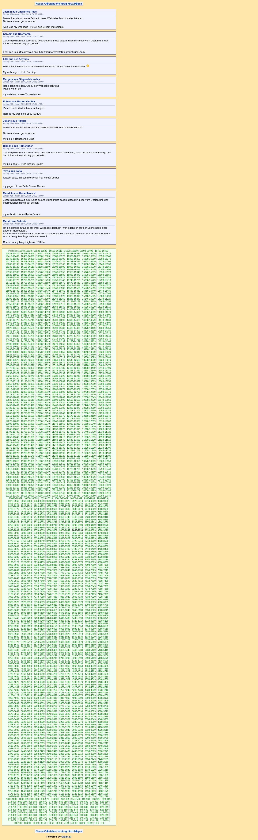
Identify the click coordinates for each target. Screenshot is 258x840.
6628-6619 (102, 610)
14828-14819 (89, 314)
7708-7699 (51, 575)
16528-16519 (55, 251)
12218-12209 (12, 416)
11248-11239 (104, 450)
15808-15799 (89, 277)
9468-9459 (51, 517)
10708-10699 (73, 471)
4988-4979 (51, 666)
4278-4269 (39, 690)
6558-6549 (90, 613)
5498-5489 (13, 650)
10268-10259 (104, 487)
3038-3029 (90, 730)
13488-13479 (104, 365)
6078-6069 (90, 628)
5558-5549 (39, 647)
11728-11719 (12, 434)
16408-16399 (27, 256)
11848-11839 (43, 429)
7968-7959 (26, 567)
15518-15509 (104, 288)
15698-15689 (43, 283)
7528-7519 (77, 581)
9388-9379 (51, 519)
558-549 (74, 809)
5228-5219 (51, 658)
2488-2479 (77, 748)
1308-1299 (51, 788)
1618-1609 (64, 778)
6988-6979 (51, 599)
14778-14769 (58, 317)
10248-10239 (27, 490)
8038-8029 (39, 565)
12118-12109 (58, 418)
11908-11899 (58, 426)
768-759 (63, 804)
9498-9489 (13, 517)
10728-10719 (43, 471)
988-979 (45, 799)
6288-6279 (26, 623)
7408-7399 (26, 586)
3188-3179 (102, 724)
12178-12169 (73, 416)
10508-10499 (58, 479)
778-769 (53, 804)
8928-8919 (26, 535)
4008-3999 (77, 698)
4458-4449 (13, 684)
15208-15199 (43, 301)
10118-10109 (12, 495)
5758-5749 (90, 639)
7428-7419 (102, 583)
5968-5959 (26, 634)
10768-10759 (89, 469)
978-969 (55, 799)
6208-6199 (26, 626)
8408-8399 (77, 551)
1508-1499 (102, 780)
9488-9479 (26, 517)
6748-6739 (51, 607)
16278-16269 (12, 261)
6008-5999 (77, 631)
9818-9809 (13, 506)
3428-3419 (102, 716)
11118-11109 (89, 456)
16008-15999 (104, 269)
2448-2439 (26, 751)
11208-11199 (58, 453)
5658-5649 (13, 644)
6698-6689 (13, 610)
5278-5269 (90, 655)
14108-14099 (12, 344)
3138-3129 (64, 727)
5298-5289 (64, 655)
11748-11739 (89, 432)
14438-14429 (43, 330)
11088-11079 (27, 458)
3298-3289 (64, 722)
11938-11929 (12, 426)
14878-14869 (12, 314)
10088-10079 (58, 495)
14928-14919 (43, 312)
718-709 (12, 807)
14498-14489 (58, 328)
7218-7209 (64, 591)
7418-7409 (13, 586)
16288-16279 (104, 259)
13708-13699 (89, 357)
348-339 (84, 815)
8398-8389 (90, 551)
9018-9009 (13, 533)
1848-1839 (77, 770)
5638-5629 (39, 644)
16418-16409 (12, 256)
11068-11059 (58, 458)
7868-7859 (51, 570)
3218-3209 (64, 724)
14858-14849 (43, 314)
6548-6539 (102, 613)
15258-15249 (73, 298)
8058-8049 (13, 565)
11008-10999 (43, 461)
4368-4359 (26, 687)
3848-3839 (77, 703)
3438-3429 (90, 716)
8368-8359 (26, 554)
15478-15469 (58, 291)
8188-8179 (51, 559)
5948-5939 (51, 634)
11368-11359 (27, 448)
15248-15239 (89, 298)
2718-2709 (90, 740)
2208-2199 (26, 759)
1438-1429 (90, 783)
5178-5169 (13, 660)
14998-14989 (43, 309)
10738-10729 (27, 471)
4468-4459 (102, 682)
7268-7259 (102, 589)
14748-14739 (104, 317)
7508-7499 (102, 581)
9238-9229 (39, 525)
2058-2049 (13, 764)
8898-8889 (64, 535)
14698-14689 (73, 320)
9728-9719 (26, 509)
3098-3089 (13, 730)
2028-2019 (51, 764)
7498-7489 (13, 583)
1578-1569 (13, 780)
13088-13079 (73, 381)
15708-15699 (27, 283)
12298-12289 (104, 410)
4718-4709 (90, 674)
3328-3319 (26, 722)
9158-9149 (39, 527)
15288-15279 (27, 298)
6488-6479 (77, 615)
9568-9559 (26, 514)
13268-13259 (12, 376)
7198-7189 (90, 591)
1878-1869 (39, 770)
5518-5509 (90, 647)
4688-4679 (26, 676)
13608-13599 (27, 362)
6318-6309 (90, 620)
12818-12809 (58, 392)
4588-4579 (51, 679)
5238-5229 (39, 658)
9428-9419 (102, 517)
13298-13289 (73, 373)
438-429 (94, 812)
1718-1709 (39, 775)
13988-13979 (89, 346)
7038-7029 (90, 597)
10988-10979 (73, 461)
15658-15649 (104, 283)
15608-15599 (73, 285)
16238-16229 (73, 261)
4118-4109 (39, 695)
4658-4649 (64, 676)
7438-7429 (90, 583)
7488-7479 (26, 583)
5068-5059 (51, 663)
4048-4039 (26, 698)
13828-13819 (12, 354)
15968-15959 (58, 272)
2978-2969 (64, 732)
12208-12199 (27, 416)
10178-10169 (27, 493)
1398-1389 (39, 785)
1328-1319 (26, 788)
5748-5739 (102, 639)
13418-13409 (104, 368)
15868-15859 (104, 275)
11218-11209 (43, 453)
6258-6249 (64, 623)
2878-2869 (90, 735)
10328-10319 (12, 487)
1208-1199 (77, 791)
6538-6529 (13, 615)
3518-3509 (90, 714)
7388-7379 (51, 586)
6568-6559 (77, 613)
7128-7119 (77, 594)
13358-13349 (89, 370)
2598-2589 (39, 746)
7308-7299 (51, 589)
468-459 (63, 812)
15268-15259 (58, 298)
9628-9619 (51, 511)
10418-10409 (89, 482)
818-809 (12, 804)
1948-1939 (51, 767)
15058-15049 (58, 306)
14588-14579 (27, 325)
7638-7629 (39, 578)
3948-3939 (51, 700)
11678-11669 (89, 434)
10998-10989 (58, 461)
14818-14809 (104, 314)
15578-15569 (12, 288)
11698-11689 (58, 434)
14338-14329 (89, 333)
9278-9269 (90, 522)
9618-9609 (64, 511)
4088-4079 (77, 695)
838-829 (94, 801)
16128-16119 (27, 267)
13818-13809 (27, 354)
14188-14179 (104, 338)
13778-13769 (89, 354)
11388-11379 (104, 445)
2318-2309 (90, 754)
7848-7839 (77, 570)
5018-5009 (13, 666)
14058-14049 (89, 344)
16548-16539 (25, 251)
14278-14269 (73, 336)
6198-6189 (39, 626)
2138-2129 (13, 762)
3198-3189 (90, 724)
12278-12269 (27, 413)
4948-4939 (102, 666)
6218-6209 (13, 626)
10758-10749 (104, 469)
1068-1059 (51, 796)
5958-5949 (39, 634)
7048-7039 (77, 597)
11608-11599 (89, 437)
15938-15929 (104, 272)
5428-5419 (102, 650)
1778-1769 (64, 772)
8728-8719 (77, 541)
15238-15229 (104, 298)
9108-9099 (102, 527)
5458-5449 (64, 650)
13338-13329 (12, 373)
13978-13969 (104, 346)
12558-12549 (27, 402)
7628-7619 (51, 578)
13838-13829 (104, 352)
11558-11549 (58, 440)
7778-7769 (64, 573)
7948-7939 (51, 567)
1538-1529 (64, 780)
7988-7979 (102, 565)
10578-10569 (58, 477)
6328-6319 (77, 620)
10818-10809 (12, 469)
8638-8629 (90, 543)
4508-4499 (51, 682)
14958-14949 (104, 309)
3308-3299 (51, 722)
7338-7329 (13, 589)
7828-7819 (102, 570)
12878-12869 (73, 389)
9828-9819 (102, 503)
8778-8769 (13, 541)
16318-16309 (58, 259)
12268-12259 (43, 413)
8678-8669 (39, 543)
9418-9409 (13, 519)
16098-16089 (73, 267)
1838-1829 (90, 770)
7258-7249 (13, 591)
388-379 (43, 815)
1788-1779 (51, 772)
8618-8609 (13, 546)
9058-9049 (64, 530)
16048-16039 (43, 269)
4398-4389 (90, 684)
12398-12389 (58, 408)
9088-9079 (26, 530)
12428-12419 (12, 408)
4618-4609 (13, 679)
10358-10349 (73, 485)
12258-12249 (58, 413)
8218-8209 (13, 559)
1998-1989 (90, 764)
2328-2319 (77, 754)
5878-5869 (39, 636)
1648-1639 (26, 778)
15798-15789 (104, 277)
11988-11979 (43, 424)
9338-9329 (13, 522)
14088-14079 (43, 344)
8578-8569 (64, 546)
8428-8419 (51, 551)
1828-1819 (102, 770)
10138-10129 (89, 493)
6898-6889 (64, 602)
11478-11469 (73, 442)
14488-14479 (73, 328)
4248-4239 (77, 690)
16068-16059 (12, 269)
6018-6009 (64, 631)
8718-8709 (90, 541)
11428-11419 (43, 445)
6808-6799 (77, 605)
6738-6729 (64, 607)
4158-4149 (90, 692)
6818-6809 (64, 605)
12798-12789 (89, 392)
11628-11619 (58, 437)
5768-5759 (77, 639)
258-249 (74, 817)
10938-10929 (43, 463)
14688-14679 (89, 320)
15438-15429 (12, 293)
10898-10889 (104, 463)
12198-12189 (43, 416)
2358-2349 (39, 754)
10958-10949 (12, 463)
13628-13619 (104, 360)
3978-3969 (13, 700)
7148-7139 (51, 594)
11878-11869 (104, 426)
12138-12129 (27, 418)
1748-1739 (102, 772)
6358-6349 (39, 620)
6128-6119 (26, 628)
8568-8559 (77, 546)
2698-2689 (13, 743)
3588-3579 (102, 711)
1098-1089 (13, 796)
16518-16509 (71, 251)
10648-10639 (58, 474)
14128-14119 (89, 341)
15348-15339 (43, 296)
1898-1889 (13, 770)
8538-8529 (13, 549)
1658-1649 (13, 778)
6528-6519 (26, 615)
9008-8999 (26, 533)
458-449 (74, 812)
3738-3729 (13, 708)
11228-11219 (27, 453)
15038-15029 (89, 306)
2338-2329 (64, 754)
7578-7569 (13, 581)
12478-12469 (43, 405)
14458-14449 (12, 330)
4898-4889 (64, 668)
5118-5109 (90, 660)
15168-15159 (104, 301)
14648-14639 (43, 322)
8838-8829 (39, 538)
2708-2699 (102, 740)
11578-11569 (27, 440)
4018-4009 (64, 698)
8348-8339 (51, 554)
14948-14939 (12, 312)
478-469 (53, 812)
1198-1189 (90, 791)
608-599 (22, 809)
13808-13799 (43, 354)
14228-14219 (43, 338)
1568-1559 (26, 780)
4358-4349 (39, 687)
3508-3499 (102, 714)
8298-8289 (13, 557)
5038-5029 (90, 663)
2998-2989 (39, 732)
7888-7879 (26, 570)
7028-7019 (102, 597)
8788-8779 (102, 538)
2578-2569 (64, 746)
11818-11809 (89, 429)
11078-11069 (43, 458)
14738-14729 (12, 320)
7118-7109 (90, 594)
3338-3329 (13, 722)
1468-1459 (51, 783)
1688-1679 (77, 775)
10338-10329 (104, 485)
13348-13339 (104, 370)
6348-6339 (51, 620)
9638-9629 (39, 511)
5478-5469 (39, 650)
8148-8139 (102, 559)
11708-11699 (43, 434)
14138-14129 (73, 341)
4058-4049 (13, 698)
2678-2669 (39, 743)
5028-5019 (102, 663)
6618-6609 (13, 613)
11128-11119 (73, 456)
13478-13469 (12, 368)
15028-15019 (104, 306)
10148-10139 (73, 493)
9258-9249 (13, 525)
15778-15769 (27, 280)
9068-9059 (51, 530)
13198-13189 (12, 378)
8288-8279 (26, 557)
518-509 (12, 812)
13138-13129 (104, 378)
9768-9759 (77, 506)
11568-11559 (43, 440)
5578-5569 (13, 647)
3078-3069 (39, 730)
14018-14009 (43, 346)
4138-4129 (13, 695)
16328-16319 (43, 259)
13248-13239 (43, 376)
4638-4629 (90, 676)
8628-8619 (102, 543)
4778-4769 (13, 674)
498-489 (32, 812)
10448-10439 (43, 482)
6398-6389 (90, 618)
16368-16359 (89, 256)
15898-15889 (58, 275)
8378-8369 (13, 554)
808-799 (22, 804)
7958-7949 (39, 567)
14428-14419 (58, 330)
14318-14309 (12, 336)
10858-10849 (58, 466)
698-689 (32, 807)
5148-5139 (51, 660)
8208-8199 (26, 559)
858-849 (74, 801)
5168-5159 (26, 660)
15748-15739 (73, 280)
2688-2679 (26, 743)
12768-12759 (27, 394)
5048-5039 (77, 663)
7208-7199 (77, 591)
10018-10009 (61, 498)
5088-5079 (26, 663)
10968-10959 (104, 461)
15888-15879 (73, 275)
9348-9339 (102, 519)
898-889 (32, 801)
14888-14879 (104, 312)
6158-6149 (90, 626)
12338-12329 (43, 410)
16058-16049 (27, 269)
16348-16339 (12, 259)
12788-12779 (104, 392)
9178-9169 (13, 527)
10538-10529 (12, 479)
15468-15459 (73, 291)
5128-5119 (77, 660)
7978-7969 (13, 567)
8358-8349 (39, 554)
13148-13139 (89, 378)
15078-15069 (27, 306)
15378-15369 (104, 293)
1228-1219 (51, 791)
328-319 (104, 815)
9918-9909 (90, 501)
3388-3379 (51, 719)
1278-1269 (90, 788)
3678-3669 (90, 708)
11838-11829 (58, 429)
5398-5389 (39, 652)
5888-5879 (26, 636)
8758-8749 (39, 541)
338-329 (94, 815)
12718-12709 (104, 394)
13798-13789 (58, 354)
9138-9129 (64, 527)
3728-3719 (26, 708)
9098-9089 (13, 530)
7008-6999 (26, 599)
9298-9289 (64, 522)
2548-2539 (102, 746)
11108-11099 (104, 456)
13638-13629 (89, 360)
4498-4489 (64, 682)
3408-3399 (26, 719)
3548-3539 (51, 714)
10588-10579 (43, 477)
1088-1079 (26, 796)
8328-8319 (77, 554)
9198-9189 (90, 525)
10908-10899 (89, 463)
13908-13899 (104, 349)
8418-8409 (64, 551)
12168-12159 (89, 416)
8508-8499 (51, 549)
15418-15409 (43, 293)
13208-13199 (104, 376)
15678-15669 (73, 283)
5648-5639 (26, 644)
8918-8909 (39, 535)
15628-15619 (43, 285)
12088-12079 (104, 418)
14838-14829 (73, 314)
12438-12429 (104, 405)
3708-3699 (51, 708)
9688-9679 (77, 509)
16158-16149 (89, 264)
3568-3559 (26, 714)
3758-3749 (90, 706)
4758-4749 (39, 674)
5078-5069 (39, 663)
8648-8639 (77, 543)
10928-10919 (58, 463)
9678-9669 (90, 509)
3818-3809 (13, 706)
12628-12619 (27, 400)
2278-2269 (39, 756)
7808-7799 (26, 573)
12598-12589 (73, 400)
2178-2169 (64, 759)
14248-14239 (12, 338)
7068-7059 (51, 597)
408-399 (22, 815)
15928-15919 (12, 275)
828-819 (104, 801)
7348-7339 (102, 586)
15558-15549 (43, 288)
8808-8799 (77, 538)
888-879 (43, 801)
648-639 (84, 807)
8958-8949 (90, 533)
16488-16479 (12, 253)
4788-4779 (102, 671)
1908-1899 (102, 767)
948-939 (86, 799)
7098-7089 (13, 597)
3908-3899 (102, 700)
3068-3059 (51, 730)
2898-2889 (64, 735)
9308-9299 (51, 522)
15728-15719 (104, 280)
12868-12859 (89, 389)
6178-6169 (64, 626)
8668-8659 (51, 543)
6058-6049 (13, 631)
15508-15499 (12, 291)
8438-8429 (39, 551)
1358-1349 (90, 785)
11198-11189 (73, 453)
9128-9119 (77, 527)
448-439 (84, 812)
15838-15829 (43, 277)
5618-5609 (64, 644)
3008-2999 (26, 732)
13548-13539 (12, 365)
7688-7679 (77, 575)
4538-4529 (13, 682)
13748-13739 (27, 357)
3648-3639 (26, 711)
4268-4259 (51, 690)
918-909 (12, 801)
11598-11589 (104, 437)
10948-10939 (27, 463)
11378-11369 (12, 448)
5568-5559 (26, 647)
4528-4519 (26, 682)
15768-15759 (43, 280)
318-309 (12, 817)
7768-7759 (77, 573)
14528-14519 (12, 328)
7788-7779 (51, 573)
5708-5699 (51, 642)
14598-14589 (12, 325)
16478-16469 (27, 253)
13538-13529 (27, 365)
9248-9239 (26, 525)
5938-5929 (64, 634)
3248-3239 (26, 724)
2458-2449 (13, 751)
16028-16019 (73, 269)
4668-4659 (51, 676)
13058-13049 (12, 384)
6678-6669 (39, 610)
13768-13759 (104, 354)
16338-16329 (27, 259)
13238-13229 (58, 376)
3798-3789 (39, 706)
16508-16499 (86, 251)
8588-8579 (51, 546)
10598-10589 (27, 477)
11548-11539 (73, 440)
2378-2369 (13, 754)
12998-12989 (104, 384)
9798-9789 (39, 506)
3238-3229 (39, 724)
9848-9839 (77, 503)
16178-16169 (58, 264)
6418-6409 (64, 618)
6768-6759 (26, 607)
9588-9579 (102, 511)
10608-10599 (12, 477)
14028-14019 (27, 346)
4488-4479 (77, 682)
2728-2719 (77, 740)
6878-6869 (90, 602)
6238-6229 (90, 623)
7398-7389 (39, 586)
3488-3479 (26, 716)
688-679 (43, 807)
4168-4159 (77, 692)
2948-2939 (102, 732)
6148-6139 (102, 626)
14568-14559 (58, 325)
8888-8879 (77, 535)
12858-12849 (104, 389)
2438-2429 (39, 751)
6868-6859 (102, 602)
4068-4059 (102, 695)
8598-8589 (39, 546)
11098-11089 (12, 458)
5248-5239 (26, 658)
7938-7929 (64, 567)
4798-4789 (90, 671)
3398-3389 (39, 719)
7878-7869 (39, 570)
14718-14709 (43, 320)
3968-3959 (26, 700)
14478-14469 (89, 328)
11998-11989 (27, 424)
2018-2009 (64, 764)
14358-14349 (58, 333)
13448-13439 (58, 368)
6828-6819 (51, 605)
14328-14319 (104, 333)
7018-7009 (13, 599)
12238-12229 (89, 413)
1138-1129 (64, 793)
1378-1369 (64, 785)
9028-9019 (102, 530)
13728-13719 (58, 357)
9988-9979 (102, 498)
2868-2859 (102, 735)
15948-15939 (89, 272)
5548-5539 (51, 647)
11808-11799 (104, 429)
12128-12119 (43, 418)
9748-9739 (102, 506)
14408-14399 (89, 330)
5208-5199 (77, 658)
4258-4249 (64, 690)
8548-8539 (102, 546)
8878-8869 (90, 535)
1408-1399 (26, 785)
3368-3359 (77, 719)
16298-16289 (89, 259)
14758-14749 (89, 317)
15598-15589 (89, 285)
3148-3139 (51, 727)
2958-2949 (90, 732)
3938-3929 (64, 700)
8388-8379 (102, 551)
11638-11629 (43, 437)
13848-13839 (89, 352)
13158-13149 (73, 378)
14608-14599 (104, 322)
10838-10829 (89, 466)
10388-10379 (27, 485)
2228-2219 (102, 756)
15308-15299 (104, 296)
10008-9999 (76, 498)
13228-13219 (73, 376)
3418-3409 (13, 719)
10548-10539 (104, 477)
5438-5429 (90, 650)
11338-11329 (73, 448)
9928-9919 (77, 501)
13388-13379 (43, 370)
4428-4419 (51, 684)
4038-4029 (39, 698)
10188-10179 (12, 493)
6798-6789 (90, 605)
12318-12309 (73, 410)
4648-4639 (77, 676)
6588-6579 (51, 613)
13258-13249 (27, 376)
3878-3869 (39, 703)
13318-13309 (43, 373)
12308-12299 (89, 410)
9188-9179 (102, 525)
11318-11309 (104, 448)
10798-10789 (43, 469)
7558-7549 (39, 581)
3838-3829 (90, 703)
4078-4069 (90, 695)
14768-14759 (73, 317)
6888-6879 (77, 602)
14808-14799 (12, 317)
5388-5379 (51, 652)
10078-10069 (73, 495)
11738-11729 (104, 432)
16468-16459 (43, 253)
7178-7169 (13, 594)
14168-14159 (27, 341)
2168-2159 (77, 759)
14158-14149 (43, 341)
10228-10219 (58, 490)
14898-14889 (89, 312)
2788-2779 (102, 738)
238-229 (94, 817)
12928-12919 (104, 386)
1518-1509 (90, 780)
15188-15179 (73, 301)
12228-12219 (104, 413)
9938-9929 (64, 501)
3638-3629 (39, 711)
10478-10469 (104, 479)
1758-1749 (90, 772)
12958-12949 (58, 386)
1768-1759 (77, 772)
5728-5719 (26, 642)
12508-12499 (104, 402)
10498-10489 (73, 479)
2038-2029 (39, 764)
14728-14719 (27, 320)
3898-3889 (13, 703)
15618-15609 (58, 285)
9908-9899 (102, 501)
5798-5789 (39, 639)
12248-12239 (73, 413)
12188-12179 (58, 416)
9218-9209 (64, 525)
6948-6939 (102, 599)
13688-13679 (12, 360)
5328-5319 (26, 655)
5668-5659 (102, 642)
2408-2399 (77, 751)
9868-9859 (51, 503)
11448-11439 (12, 445)
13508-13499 (73, 365)
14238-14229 (27, 338)
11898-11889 (73, 426)
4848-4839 (26, 671)
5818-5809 (13, 639)
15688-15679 (58, 283)
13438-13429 (73, 368)
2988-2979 (51, 732)
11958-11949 (89, 424)
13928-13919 (73, 349)
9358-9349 (90, 519)
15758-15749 (58, 280)
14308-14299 (27, 336)
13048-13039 (27, 384)
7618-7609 (64, 578)
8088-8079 (77, 562)
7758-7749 (90, 573)
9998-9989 (89, 498)
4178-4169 (64, 692)
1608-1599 (77, 778)
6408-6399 (77, 618)
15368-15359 (12, 296)
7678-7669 (90, 575)
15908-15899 (43, 275)
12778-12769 (12, 394)
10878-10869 (27, 466)
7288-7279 (77, 589)
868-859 (63, 801)
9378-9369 (64, 519)
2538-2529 (13, 748)
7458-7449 (64, 583)
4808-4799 (77, 671)
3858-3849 (64, 703)
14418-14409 (73, 330)
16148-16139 (104, 264)
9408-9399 (26, 519)
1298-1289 (64, 788)
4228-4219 (102, 690)
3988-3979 (102, 698)
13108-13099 (43, 381)
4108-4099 (51, 695)
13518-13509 (58, 365)
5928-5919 (77, 634)
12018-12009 (104, 421)
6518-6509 (39, 615)
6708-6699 (102, 607)
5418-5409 (13, 652)
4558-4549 (90, 679)
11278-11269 (58, 450)
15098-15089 (104, 304)
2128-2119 (26, 762)
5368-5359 (77, 652)
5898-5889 (13, 636)
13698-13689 (104, 357)
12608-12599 (58, 400)
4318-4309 (90, 687)
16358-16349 (104, 256)
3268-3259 (102, 722)
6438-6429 (39, 618)
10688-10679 (104, 471)
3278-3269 (90, 722)
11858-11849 (27, 429)
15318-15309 (89, 296)
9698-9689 (64, 509)
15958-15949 (73, 272)
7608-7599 (77, 578)
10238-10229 (43, 490)
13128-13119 (12, 381)
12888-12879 (58, 389)
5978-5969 (13, 634)
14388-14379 (12, 333)
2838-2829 (39, 738)
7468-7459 (51, 583)
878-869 (53, 801)
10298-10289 (58, 487)
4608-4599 (26, 679)
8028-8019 (51, 565)
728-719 (104, 804)
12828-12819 (43, 392)
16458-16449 (58, 253)
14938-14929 (27, 312)
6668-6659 (51, 610)
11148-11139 (43, 456)
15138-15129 (43, 304)
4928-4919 (26, 668)
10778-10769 (73, 469)
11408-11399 (73, 445)
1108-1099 (102, 793)
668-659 (63, 807)
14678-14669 (104, 320)
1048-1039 (77, 796)
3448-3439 (77, 716)
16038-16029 (58, 269)
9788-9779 (51, 506)
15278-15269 (43, 298)
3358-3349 (90, 719)
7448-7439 (77, 583)
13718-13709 (73, 357)
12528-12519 (73, 402)
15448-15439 (104, 291)
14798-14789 (27, 317)
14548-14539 (89, 325)
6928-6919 (26, 602)
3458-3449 (64, 716)
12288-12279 (12, 413)
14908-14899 (73, 312)
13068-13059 (104, 381)
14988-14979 (58, 309)
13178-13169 (43, 378)
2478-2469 (90, 748)
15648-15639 (12, 285)
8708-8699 (102, 541)
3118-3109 (90, 727)
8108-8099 (51, 562)
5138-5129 (64, 660)
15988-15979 (27, 272)
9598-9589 (90, 511)
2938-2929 (13, 735)
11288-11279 (43, 450)
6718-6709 (90, 607)
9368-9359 (77, 519)
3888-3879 (26, 703)
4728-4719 (77, 674)
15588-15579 (104, 285)
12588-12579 (89, 400)
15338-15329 (58, 296)
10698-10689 (89, 471)
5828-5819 (102, 636)
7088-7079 (26, 597)
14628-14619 (73, 322)
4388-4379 (102, 684)
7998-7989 (90, 565)
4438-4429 (39, 684)
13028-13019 (58, 384)
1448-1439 (77, 783)
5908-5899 (102, 634)
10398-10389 (12, 485)
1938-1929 (64, 767)
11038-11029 (104, 458)
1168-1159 (26, 793)
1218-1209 (64, 791)
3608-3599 (77, 711)
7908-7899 (102, 567)
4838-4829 (39, 671)
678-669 (53, 807)
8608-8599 (26, 546)
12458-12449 (73, 405)
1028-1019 (102, 796)
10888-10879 (12, 466)
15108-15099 (89, 304)
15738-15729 (89, 280)
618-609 (12, 809)
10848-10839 (73, 466)
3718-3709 (39, 708)
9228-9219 (51, 525)
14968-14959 (89, 309)
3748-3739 (102, 706)
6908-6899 (51, 602)
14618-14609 (89, 322)
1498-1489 (13, 783)
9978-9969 (13, 501)
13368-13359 (73, 370)
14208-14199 (73, 338)
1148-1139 (51, 793)
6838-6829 (39, 605)
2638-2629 (90, 743)
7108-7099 (102, 594)
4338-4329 (64, 687)
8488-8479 (77, 549)
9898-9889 (13, 503)
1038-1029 (90, 796)
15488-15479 (43, 291)
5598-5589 (90, 644)
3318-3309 (39, 722)
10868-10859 (43, 466)
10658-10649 (43, 474)
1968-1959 (26, 767)
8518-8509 (39, 549)
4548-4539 (102, 679)
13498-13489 (89, 365)
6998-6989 (39, 599)
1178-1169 (13, 793)
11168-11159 (12, 456)
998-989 (34, 799)
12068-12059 (27, 421)
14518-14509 (27, 328)
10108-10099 (27, 495)
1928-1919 (77, 767)
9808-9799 (26, 506)
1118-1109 (90, 793)
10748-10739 (12, 471)
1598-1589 (90, 778)
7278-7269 (90, 589)
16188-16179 (43, 264)
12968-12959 (43, 386)
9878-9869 (39, 503)
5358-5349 (90, 652)
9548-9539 (51, 514)
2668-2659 (51, 743)
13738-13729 (43, 357)
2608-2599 (26, 746)
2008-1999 (77, 764)
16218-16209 (104, 261)
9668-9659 (102, 509)
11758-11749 (73, 432)
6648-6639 (77, 610)
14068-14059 (73, 344)
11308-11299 (12, 450)
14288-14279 (58, 336)
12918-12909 (12, 389)
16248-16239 (58, 261)
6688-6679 (26, 610)
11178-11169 (104, 453)
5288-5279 (77, 655)
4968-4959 (77, 666)
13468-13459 (27, 368)
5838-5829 (90, 636)
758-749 (74, 804)
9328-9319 (26, 522)
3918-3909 (90, 700)
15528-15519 (89, 288)
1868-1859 (51, 770)
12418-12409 (27, 408)
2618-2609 (13, 746)
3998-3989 (90, 698)
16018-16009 (89, 269)
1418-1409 (13, 785)
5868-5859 (51, 636)
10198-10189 (104, 490)
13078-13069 (89, 381)
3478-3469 (39, 716)
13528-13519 (43, 365)
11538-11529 (89, 440)
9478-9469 (39, 517)
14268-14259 (89, 336)
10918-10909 (73, 463)
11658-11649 (12, 437)
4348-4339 (51, 687)
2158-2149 (90, 759)
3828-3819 (102, 703)
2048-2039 (26, 764)
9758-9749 (90, 506)
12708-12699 (12, 397)
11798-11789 (12, 432)
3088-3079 (26, 730)
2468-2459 (102, 748)
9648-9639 (26, 511)
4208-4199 (26, 692)
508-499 (22, 812)
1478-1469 (39, 783)
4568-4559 (77, 679)
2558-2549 (90, 746)
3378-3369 (64, 719)
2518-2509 (39, 748)
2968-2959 (77, 732)
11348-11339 (58, 448)
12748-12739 (58, 394)
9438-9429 (90, 517)
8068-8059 (102, 562)
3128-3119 (77, 727)
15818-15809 (73, 277)
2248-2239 (77, 756)
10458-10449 (27, 482)
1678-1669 (90, 775)
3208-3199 (77, 724)
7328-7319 (26, 589)
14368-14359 (43, 333)
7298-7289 (64, 589)
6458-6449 (13, 618)
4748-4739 (51, 674)
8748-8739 (51, 541)
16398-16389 (43, 256)
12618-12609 (43, 400)
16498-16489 (101, 251)
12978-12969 (27, 386)
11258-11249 (89, 450)
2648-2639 (77, 743)
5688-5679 (77, 642)
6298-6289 (13, 623)
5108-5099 (102, 660)
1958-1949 (39, 767)
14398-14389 (104, 330)
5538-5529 (64, 647)
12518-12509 (89, 402)
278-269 (53, 817)
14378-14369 (27, 333)
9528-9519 (77, 514)
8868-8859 (102, 535)
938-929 (96, 799)
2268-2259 (51, 756)
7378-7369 (64, 586)
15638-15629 (27, 285)
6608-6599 (26, 613)
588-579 (43, 809)
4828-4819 (51, 671)
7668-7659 (102, 575)
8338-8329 (64, 554)
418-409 (12, 815)
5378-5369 (64, 652)
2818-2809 (64, 738)
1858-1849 (64, 770)
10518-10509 (43, 479)
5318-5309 (39, 655)
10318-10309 (27, 487)
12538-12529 (58, 402)
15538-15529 (73, 288)
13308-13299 (58, 373)
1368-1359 (77, 785)
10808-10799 (27, 469)
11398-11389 (89, 445)
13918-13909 (89, 349)
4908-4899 (51, 668)
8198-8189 (39, 559)
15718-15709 (12, 283)
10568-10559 (73, 477)
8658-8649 (64, 543)
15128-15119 (58, 304)
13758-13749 (12, 357)
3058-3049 (64, 730)
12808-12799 (73, 392)
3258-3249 (13, 724)
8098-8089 (64, 562)
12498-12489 (12, 405)
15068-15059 (43, 306)
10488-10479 (89, 479)
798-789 (32, 804)
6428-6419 (51, 618)
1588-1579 (102, 778)
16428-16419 (104, 253)
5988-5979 (102, 631)
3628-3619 (51, 711)
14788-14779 (43, 317)
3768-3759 (77, 706)
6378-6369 (13, 620)
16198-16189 (27, 264)
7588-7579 (102, 578)
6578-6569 (64, 613)
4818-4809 (64, 671)
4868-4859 (102, 668)
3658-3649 (13, 711)
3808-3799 (26, 706)
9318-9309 (39, 522)
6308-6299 (102, 620)
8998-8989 (39, 533)
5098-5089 (13, 663)
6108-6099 (51, 628)
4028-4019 (51, 698)
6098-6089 (64, 628)
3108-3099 (102, 727)
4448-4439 (26, 684)
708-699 (22, 807)
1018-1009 (11, 799)
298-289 (32, 817)
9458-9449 (64, 517)
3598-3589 (90, 711)
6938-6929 (13, 602)
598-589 (32, 809)
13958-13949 (27, 349)
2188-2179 (51, 759)
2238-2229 (90, 756)
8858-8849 (13, 538)
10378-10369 (43, 485)
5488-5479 (26, 650)
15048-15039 (73, 306)
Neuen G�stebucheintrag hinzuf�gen (59, 3)
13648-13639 (73, 360)
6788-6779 (102, 605)
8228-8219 (102, 557)
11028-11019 (12, 461)
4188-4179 (51, 692)
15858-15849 (12, 277)
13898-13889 (12, 352)
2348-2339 (51, 754)
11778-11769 (43, 432)
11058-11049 (73, 458)
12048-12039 (58, 421)
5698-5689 (64, 642)
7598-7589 (90, 578)
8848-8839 (26, 538)
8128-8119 (26, 562)
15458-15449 (89, 291)
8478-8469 (90, 549)
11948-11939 (104, 424)
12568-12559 (12, 402)
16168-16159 (73, 264)
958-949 (75, 799)
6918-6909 (39, 602)
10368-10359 (58, 485)
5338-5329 (13, 655)
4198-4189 (39, 692)
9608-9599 (77, 511)
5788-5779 (51, 639)
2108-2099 (51, 762)
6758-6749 (39, 607)
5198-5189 (90, 658)
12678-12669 (58, 397)
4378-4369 (13, 687)
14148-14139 (58, 341)
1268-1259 (102, 788)
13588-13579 (58, 362)
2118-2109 (39, 762)
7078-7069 (39, 597)
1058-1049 (64, 796)
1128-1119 (77, 793)
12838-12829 (27, 392)
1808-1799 (26, 772)
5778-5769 (64, 639)
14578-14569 (43, 325)
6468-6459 (102, 615)
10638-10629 (73, 474)
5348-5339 (102, 652)
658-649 (74, 807)
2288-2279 (26, 756)
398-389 (32, 815)
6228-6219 (102, 623)
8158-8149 (90, 559)
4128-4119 (26, 695)
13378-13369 (58, 370)
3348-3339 (102, 719)
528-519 (104, 809)
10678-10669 (12, 474)
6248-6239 (77, 623)
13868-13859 (58, 352)
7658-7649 (13, 578)
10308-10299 (43, 487)
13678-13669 (27, 360)
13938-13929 (58, 349)
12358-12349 (12, 410)
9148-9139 (51, 527)
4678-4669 (39, 676)
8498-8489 (64, 549)
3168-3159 (26, 727)
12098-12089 (89, 418)
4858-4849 (13, 671)
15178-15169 (89, 301)
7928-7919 (77, 567)
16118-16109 (43, 267)
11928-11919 (27, 426)
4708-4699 (102, 674)
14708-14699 (58, 320)
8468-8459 (102, 549)
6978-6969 (64, 599)
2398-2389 (90, 751)
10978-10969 (89, 461)
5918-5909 (90, 634)
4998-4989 (39, 666)
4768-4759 (26, 674)
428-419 (104, 812)
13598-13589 (43, 362)
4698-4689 (13, 676)
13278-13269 (104, 373)
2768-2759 (26, 740)
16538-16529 (40, 251)
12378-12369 (89, 408)
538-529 (94, 809)
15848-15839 (27, 277)
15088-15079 (12, 306)
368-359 (63, 815)
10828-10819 (104, 466)
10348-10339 (89, 485)
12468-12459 (58, 405)
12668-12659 (73, 397)
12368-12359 (104, 408)
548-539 (84, 809)
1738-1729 (13, 775)
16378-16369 (73, 256)
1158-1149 (39, 793)
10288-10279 (73, 487)
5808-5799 (26, 639)
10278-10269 (89, 487)
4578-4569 (64, 679)
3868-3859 (51, 703)
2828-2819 (51, 738)
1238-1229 (39, 791)
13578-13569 (73, 362)
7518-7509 (90, 581)
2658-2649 (64, 743)
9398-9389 (39, 519)
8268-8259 (51, 557)
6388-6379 (102, 618)
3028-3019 (102, 730)
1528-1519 (77, 780)
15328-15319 (73, 296)
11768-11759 (58, 432)
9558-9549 (39, 514)
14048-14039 (104, 344)
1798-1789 (39, 772)
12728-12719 (89, 394)
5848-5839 (77, 636)
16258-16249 (43, 261)
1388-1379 (51, 785)
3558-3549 (39, 714)
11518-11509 (12, 442)
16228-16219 (89, 261)
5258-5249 (13, 658)
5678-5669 (90, 642)
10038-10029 (31, 498)
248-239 (84, 817)
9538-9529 (64, 514)
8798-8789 (90, 538)
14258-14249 (104, 336)
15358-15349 (27, 296)
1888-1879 (26, 770)
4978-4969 (64, 666)
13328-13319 (27, 373)
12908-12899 (27, 389)
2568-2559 (77, 746)
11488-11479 (58, 442)
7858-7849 (64, 570)
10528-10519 (27, 479)
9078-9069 (39, 530)
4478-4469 (90, 682)
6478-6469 (90, 615)
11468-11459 (89, 442)
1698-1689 (64, 775)
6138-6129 (13, 628)
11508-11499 (27, 442)
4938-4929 (13, 668)
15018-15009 (12, 309)
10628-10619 (89, 474)
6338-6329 (64, 620)
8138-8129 (13, 562)
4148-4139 (102, 692)
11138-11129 (58, 456)
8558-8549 (90, 546)
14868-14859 (27, 314)
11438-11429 (27, 445)
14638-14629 (58, 322)
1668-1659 (102, 775)
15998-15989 (12, 272)
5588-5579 (102, 644)
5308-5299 (51, 655)
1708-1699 (51, 775)
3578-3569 (13, 714)
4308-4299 (102, 687)
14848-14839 (58, 314)
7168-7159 (26, 594)
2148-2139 (102, 759)
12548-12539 (43, 402)
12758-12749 (43, 394)
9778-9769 (64, 506)
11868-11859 (12, 429)
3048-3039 (77, 730)
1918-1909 (90, 767)
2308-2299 (102, 754)
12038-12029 (73, 421)
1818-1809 (13, 772)
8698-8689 (13, 543)
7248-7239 (26, 591)
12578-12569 (104, 400)
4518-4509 (39, 682)
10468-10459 (12, 482)
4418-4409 (64, 684)
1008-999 (24, 799)
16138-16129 (12, 267)
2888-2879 (77, 735)
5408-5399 (26, 652)
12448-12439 (89, 405)
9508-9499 (102, 514)
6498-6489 (64, 615)
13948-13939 (43, 349)
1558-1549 (39, 780)
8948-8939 (102, 533)
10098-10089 (43, 495)
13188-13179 (27, 378)
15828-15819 (58, 277)
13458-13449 (43, 368)
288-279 (43, 817)
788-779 (43, 804)
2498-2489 (64, 748)
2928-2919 (26, 735)
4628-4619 (102, 676)
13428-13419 (89, 368)
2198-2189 (39, 759)
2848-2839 (26, 738)
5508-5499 (102, 647)
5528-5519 (77, 647)
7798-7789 (39, 573)
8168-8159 (77, 559)
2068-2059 (102, 762)
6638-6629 (90, 610)
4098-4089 (64, 695)
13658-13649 (58, 360)
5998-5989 (90, 631)
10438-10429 (58, 482)
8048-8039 (26, 565)
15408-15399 (58, 293)
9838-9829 (90, 503)
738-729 (94, 804)
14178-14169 (12, 341)
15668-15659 (89, 283)
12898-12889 (43, 389)
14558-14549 (73, 325)
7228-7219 (51, 591)
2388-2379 (102, 751)
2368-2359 (26, 754)
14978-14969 (73, 309)
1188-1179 (102, 791)
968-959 (65, 799)
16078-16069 (104, 267)
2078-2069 (90, 762)
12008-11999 (12, 424)
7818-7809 (13, 573)
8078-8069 (90, 562)
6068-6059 (102, 628)
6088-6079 (77, 628)
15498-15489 (27, 291)
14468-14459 (104, 328)
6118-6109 (39, 628)
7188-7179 (102, 591)
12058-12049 (43, 421)
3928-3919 (77, 700)
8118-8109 (39, 562)
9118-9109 (90, 527)
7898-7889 (13, 570)
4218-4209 (13, 692)
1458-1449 (64, 783)
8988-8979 (51, 533)
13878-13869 (43, 352)
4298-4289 (13, 690)
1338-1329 (13, 788)
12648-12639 (104, 397)
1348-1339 (102, 785)
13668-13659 (43, 360)
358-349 (74, 815)
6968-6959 (77, 599)
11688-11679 (73, 434)
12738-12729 (73, 394)
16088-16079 (89, 267)
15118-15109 (73, 304)
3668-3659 (102, 708)
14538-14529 (104, 325)
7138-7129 (64, 594)
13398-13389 (27, 370)
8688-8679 (26, 543)
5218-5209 (64, 658)
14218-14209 (58, 338)
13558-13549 (104, 362)
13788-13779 (73, 354)
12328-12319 (58, 410)
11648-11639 (27, 437)
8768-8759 (26, 541)
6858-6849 (13, 605)
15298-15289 (12, 298)
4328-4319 (77, 687)
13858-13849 (73, 352)
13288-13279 (89, 373)
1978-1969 (13, 767)
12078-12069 (12, 421)
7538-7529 (64, 581)
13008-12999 (89, 384)
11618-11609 (73, 437)
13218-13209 (89, 376)
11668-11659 (104, 434)
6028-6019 (51, 631)
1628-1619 (51, 778)
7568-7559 (26, 581)
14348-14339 (73, 333)
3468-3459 (51, 716)
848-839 (84, 801)
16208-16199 (12, 264)
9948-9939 (51, 501)
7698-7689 (64, 575)
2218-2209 (13, 759)
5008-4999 (26, 666)
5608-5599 (77, 644)
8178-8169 (64, 559)
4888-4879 (77, 668)
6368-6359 (26, 620)
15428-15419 (27, 293)
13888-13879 (27, 352)
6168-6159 (77, 626)
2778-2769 (13, 740)
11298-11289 (27, 450)
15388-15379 (89, 293)
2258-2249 (64, 756)
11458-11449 (104, 442)
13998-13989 (73, 346)
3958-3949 (39, 700)
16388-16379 (58, 256)
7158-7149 (39, 594)
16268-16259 (27, 261)
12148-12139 (12, 418)
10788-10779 (58, 469)
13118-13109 (27, 381)
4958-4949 (90, 666)
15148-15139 (27, 304)
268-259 (63, 817)
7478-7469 (39, 583)
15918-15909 (27, 275)
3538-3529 (64, 714)
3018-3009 (13, 732)
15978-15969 (43, 272)
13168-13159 (58, 378)
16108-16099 (58, 267)
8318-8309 (90, 554)
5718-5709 (39, 642)
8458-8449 (13, 551)
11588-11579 (12, 440)
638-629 (94, 807)
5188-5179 (102, 658)
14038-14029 (12, 346)
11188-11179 (89, 453)
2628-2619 (102, 743)
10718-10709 (58, 471)
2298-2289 (13, 756)
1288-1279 (77, 788)
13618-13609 (12, 362)
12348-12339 (27, 410)
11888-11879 (89, 426)
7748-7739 (102, 573)
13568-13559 (89, 362)
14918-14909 (58, 312)
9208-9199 (77, 525)
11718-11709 (27, 434)
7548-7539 (51, 581)
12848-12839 (12, 392)
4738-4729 (64, 674)
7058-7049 (64, 597)
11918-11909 (43, 426)
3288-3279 (77, 722)
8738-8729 (64, 541)
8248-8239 (77, 557)
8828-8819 (51, 538)
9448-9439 (77, 517)
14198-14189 (89, 338)
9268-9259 (102, 522)
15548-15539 (58, 288)
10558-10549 (89, 477)
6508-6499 (51, 615)
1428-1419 (102, 783)
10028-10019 (46, 498)
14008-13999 (58, 346)
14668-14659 (12, 322)
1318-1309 (39, 788)
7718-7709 (39, 575)
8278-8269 (39, 557)
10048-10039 (15, 498)
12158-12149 (104, 416)
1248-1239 (26, 791)
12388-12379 (73, 408)
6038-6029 (39, 631)
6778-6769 (13, 607)
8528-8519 (26, 549)
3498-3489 (13, 716)
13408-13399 (12, 370)
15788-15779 (12, 280)
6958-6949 (90, 599)
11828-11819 (73, 429)
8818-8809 (64, 538)
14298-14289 (43, 336)
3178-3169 (13, 727)
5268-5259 (102, 655)
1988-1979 (102, 764)
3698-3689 (64, 708)
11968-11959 (73, 424)
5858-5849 (64, 636)
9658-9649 (13, 511)
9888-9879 (26, 503)
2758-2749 (39, 740)
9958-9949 (39, 501)
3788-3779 (51, 706)
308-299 (22, 817)
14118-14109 (104, 341)
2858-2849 (13, 738)
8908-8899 (51, 535)
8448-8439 (26, 551)
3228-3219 (51, 724)
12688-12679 (43, 397)
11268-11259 (73, 450)
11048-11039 (89, 458)
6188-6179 (51, 626)
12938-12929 (89, 386)
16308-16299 (73, 259)
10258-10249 (12, 490)
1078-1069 (39, 796)
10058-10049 (104, 495)
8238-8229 (90, 557)
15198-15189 (58, 301)
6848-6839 (26, 605)
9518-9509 (90, 514)
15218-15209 (27, 301)
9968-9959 (26, 501)
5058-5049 (64, 663)
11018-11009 (27, 461)
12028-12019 (89, 421)
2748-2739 (51, 740)
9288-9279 (77, 522)
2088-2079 (77, 762)
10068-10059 (89, 495)
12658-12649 (89, 397)
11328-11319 (89, 448)
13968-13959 (12, 349)
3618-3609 (64, 711)
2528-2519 (26, 748)
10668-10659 (27, 474)
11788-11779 (27, 432)
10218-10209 (73, 490)
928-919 (106, 799)
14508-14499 (43, 328)
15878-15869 (89, 275)
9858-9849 (64, 503)
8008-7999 (77, 565)
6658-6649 (64, 610)
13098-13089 (58, 381)
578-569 (53, 809)
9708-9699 (51, 509)
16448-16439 (73, 253)
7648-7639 (26, 578)
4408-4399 (77, 684)
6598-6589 (39, 613)
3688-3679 (77, 708)
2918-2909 (39, 735)
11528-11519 (104, 440)
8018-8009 (64, 565)
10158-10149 (58, 493)
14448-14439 (27, 330)
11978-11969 (58, 424)
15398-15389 (73, 293)
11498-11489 (43, 442)
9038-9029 (90, 530)
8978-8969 (64, 533)
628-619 (104, 807)
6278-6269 (39, 623)
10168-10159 (43, 493)
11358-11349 (43, 448)
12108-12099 (73, 418)
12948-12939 (73, 386)
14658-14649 (27, 322)
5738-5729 (13, 642)
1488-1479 (26, 783)
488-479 (43, 812)
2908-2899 (51, 735)
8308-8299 (102, 554)
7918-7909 (90, 567)
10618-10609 (104, 474)
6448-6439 (26, 618)
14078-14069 (58, 344)
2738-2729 (64, 740)
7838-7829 (90, 570)
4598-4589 (39, 679)
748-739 (84, 804)
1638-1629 (39, 778)
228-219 (104, 817)
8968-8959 (77, 533)
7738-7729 (13, 575)
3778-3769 (64, 706)
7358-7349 (90, 586)
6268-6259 (51, 623)
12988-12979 (12, 386)
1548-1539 (51, 780)
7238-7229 (39, 591)
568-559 (63, 809)
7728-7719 (26, 575)
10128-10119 (104, 493)
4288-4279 (26, 690)
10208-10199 (89, 490)
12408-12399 (43, 408)
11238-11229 (12, 453)
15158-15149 (12, 304)
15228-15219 (12, 301)
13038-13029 (43, 384)
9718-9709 (39, 509)
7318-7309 (39, 589)
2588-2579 (51, 746)
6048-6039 (26, 631)
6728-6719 (77, 607)
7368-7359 (77, 586)
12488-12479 (27, 405)
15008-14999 (27, 309)
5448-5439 (77, 650)
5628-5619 (51, 644)
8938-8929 (13, 535)
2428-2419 (51, 751)
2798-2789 (90, 738)
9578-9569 (13, 514)
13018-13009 (73, 384)
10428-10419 (73, 482)
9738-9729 (13, 509)
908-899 (22, 801)
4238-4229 (90, 690)
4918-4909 (39, 668)
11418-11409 (58, 445)
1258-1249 (13, 791)
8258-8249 (64, 557)
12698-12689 (27, 397)
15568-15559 (27, 288)
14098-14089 (27, 344)
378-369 (53, 815)
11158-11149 (27, 456)
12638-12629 (12, 400)
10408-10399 (104, 482)
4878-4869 (90, 668)
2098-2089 (64, 762)
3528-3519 (77, 714)
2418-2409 (64, 751)
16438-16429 (89, 253)
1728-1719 (26, 775)
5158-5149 (39, 660)
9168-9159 (26, 527)
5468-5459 (51, 650)
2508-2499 (51, 748)
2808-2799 (77, 738)
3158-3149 (39, 727)
